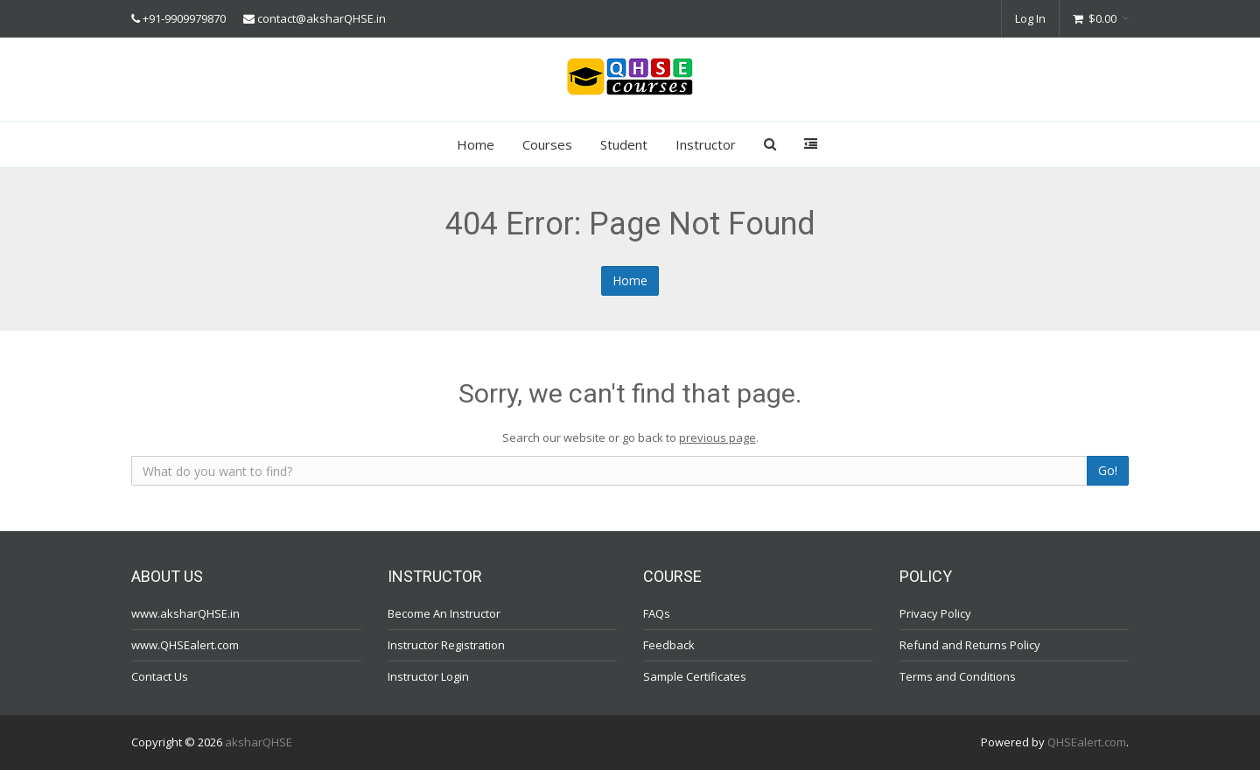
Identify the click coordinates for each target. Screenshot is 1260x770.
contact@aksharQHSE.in (321, 18)
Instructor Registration (446, 645)
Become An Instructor (444, 613)
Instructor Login (428, 676)
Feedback (669, 645)
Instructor (706, 144)
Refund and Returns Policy (970, 645)
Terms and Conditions (958, 676)
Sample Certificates (694, 676)
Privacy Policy (935, 613)
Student (624, 144)
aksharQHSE (258, 742)
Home (475, 144)
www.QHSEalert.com (185, 645)
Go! (1107, 470)
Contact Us (159, 676)
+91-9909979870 (184, 18)
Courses (547, 144)
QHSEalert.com (1086, 742)
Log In (1030, 18)
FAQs (656, 613)
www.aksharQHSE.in (185, 613)
